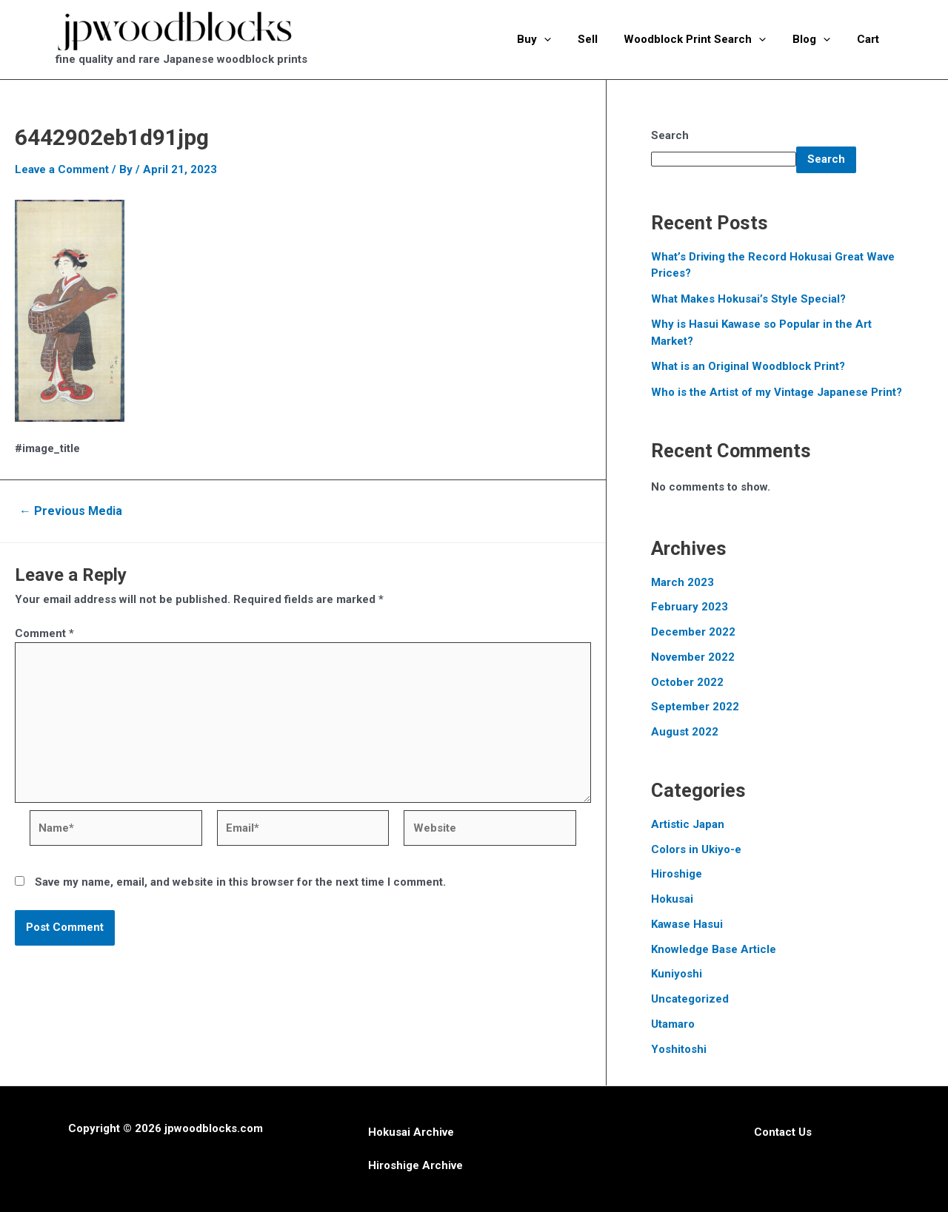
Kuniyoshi (676, 973)
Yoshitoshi (679, 1049)
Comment (44, 633)
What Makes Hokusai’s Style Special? (748, 299)
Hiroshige (676, 874)
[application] (563, 39)
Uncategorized (690, 999)
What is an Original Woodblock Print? (748, 366)
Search (670, 135)
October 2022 (687, 682)
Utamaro (673, 1024)
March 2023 (682, 582)
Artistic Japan (687, 824)
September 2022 (695, 706)
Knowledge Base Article (713, 949)
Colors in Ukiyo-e (696, 849)
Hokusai (672, 899)
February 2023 (689, 606)
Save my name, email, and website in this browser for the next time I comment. (240, 882)
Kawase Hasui (687, 924)
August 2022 (684, 731)
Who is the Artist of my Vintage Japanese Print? (776, 392)
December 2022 (693, 632)
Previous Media (70, 511)
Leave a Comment (62, 169)
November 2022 (693, 657)
